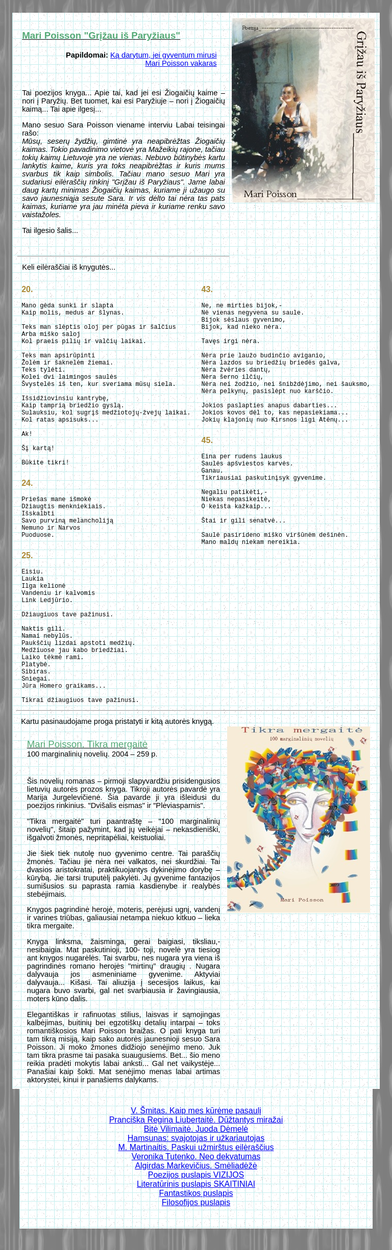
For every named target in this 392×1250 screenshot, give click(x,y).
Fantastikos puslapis (196, 1193)
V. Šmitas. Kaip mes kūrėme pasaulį (196, 1110)
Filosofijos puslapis (196, 1202)
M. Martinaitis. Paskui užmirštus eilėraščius (196, 1147)
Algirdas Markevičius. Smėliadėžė (196, 1165)
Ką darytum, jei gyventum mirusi (163, 55)
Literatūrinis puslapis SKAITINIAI (196, 1184)
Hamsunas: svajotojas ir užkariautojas (196, 1138)
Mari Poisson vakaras (180, 63)
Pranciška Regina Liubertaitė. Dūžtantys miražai (196, 1119)
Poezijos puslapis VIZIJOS (196, 1174)
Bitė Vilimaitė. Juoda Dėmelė (196, 1129)
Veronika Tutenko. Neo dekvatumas (196, 1156)
